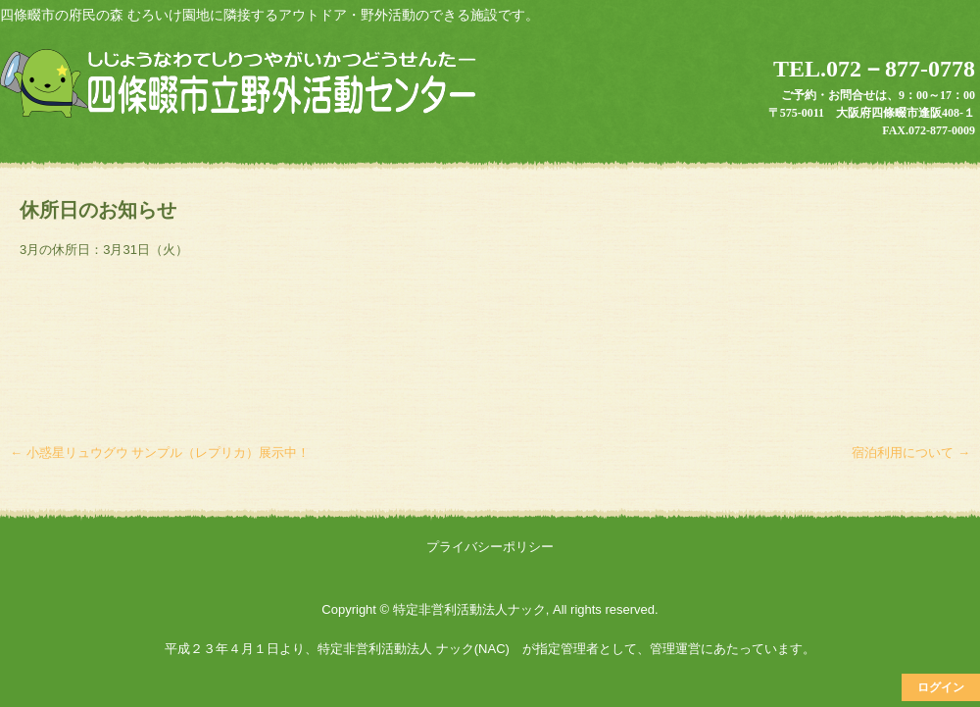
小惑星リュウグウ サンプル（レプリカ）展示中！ (160, 452)
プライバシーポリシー (490, 546)
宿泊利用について (911, 452)
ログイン (940, 687)
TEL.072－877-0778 (874, 68)
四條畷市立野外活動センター (241, 85)
